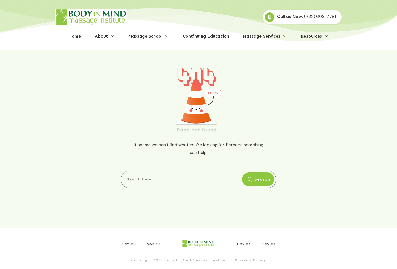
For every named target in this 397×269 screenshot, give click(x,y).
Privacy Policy (250, 260)
